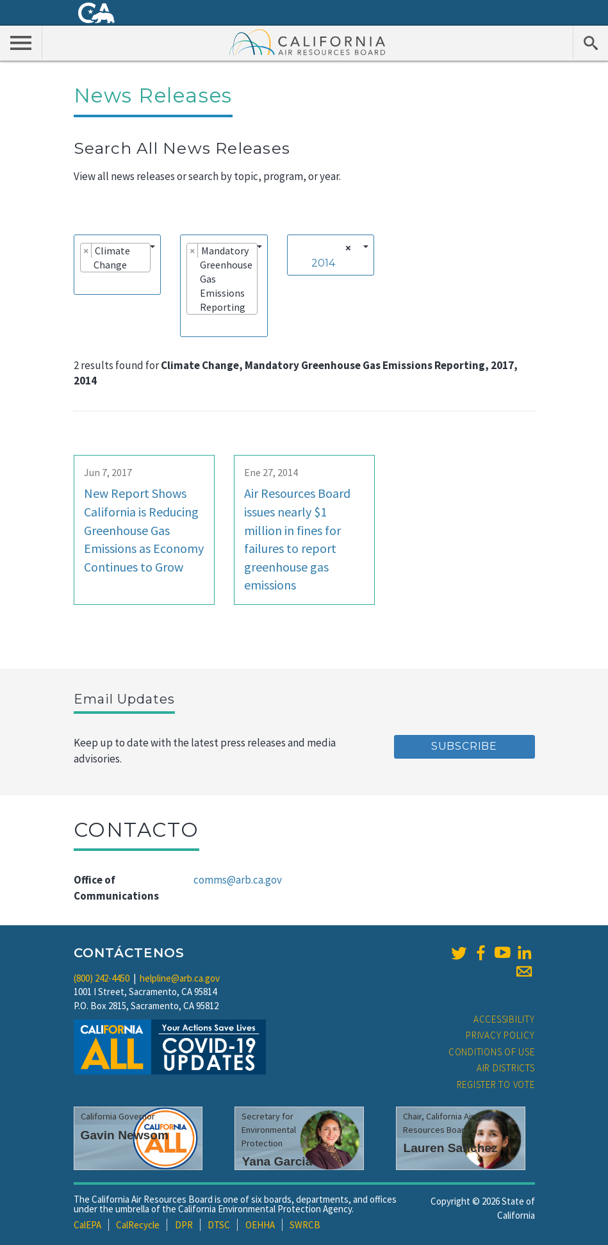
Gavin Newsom (125, 1135)
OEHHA (260, 1225)
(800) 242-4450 (101, 978)
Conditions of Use (491, 1052)
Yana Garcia (277, 1161)
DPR (184, 1225)
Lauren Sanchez (450, 1148)
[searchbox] (84, 283)
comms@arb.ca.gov (237, 880)
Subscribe (464, 746)
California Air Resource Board (307, 42)
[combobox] (117, 265)
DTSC (219, 1225)
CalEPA (87, 1225)
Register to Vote (496, 1084)
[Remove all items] (346, 248)
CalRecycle (138, 1225)
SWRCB (305, 1225)
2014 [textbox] (323, 263)
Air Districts (506, 1068)
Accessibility (504, 1019)
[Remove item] (86, 250)
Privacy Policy (500, 1035)
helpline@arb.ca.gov (180, 978)
